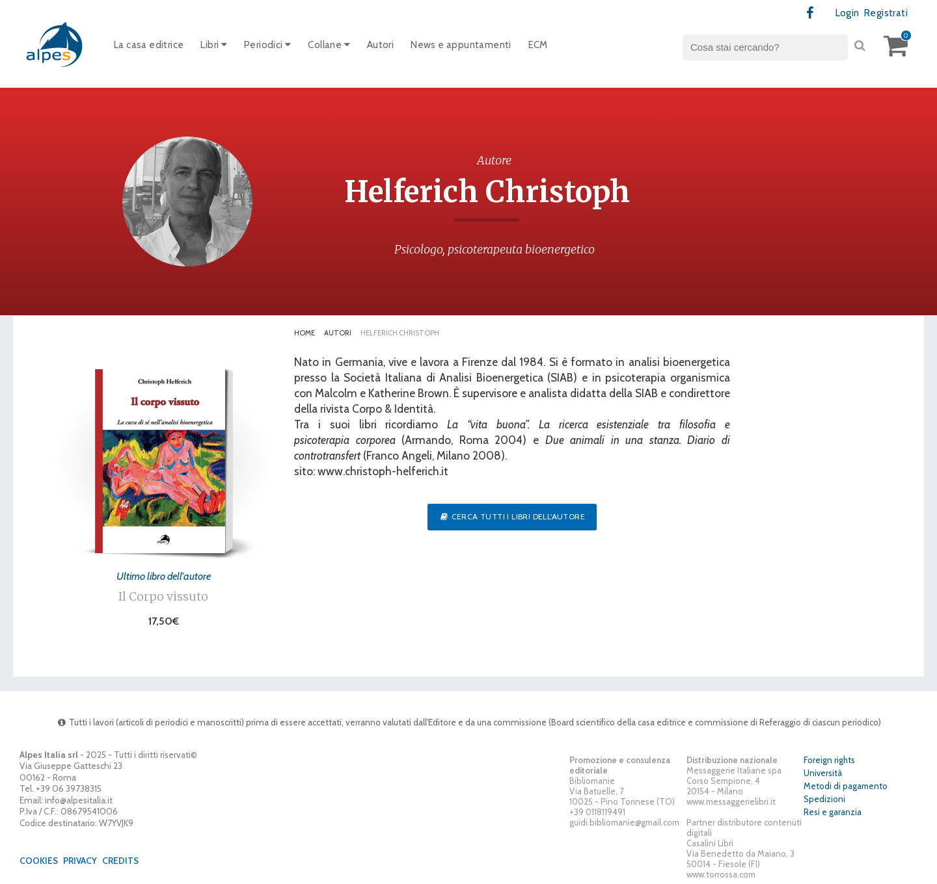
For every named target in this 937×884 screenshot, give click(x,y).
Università (823, 773)
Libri (213, 45)
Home (304, 332)
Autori (380, 45)
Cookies (39, 860)
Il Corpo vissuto (163, 596)
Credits (120, 860)
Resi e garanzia (833, 812)
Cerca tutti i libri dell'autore (512, 516)
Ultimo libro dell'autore (163, 575)
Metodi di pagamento (846, 786)
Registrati (886, 13)
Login (847, 13)
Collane (329, 45)
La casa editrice (148, 45)
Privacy (80, 860)
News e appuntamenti (461, 45)
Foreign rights (829, 760)
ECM (538, 45)
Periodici (267, 45)
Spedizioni (824, 799)
